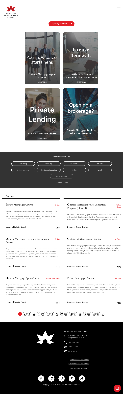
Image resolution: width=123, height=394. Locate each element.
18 (98, 313)
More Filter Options (61, 183)
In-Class (100, 163)
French (100, 170)
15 (84, 313)
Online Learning (23, 170)
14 (80, 313)
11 (66, 313)
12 (71, 313)
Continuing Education (49, 170)
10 (61, 313)
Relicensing (23, 163)
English (74, 170)
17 (94, 313)
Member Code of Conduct (79, 360)
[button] (61, 23)
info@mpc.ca (72, 351)
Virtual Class (74, 163)
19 (103, 313)
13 (75, 313)
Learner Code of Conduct (80, 368)
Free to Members (61, 176)
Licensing (48, 163)
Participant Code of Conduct (79, 364)
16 (89, 313)
